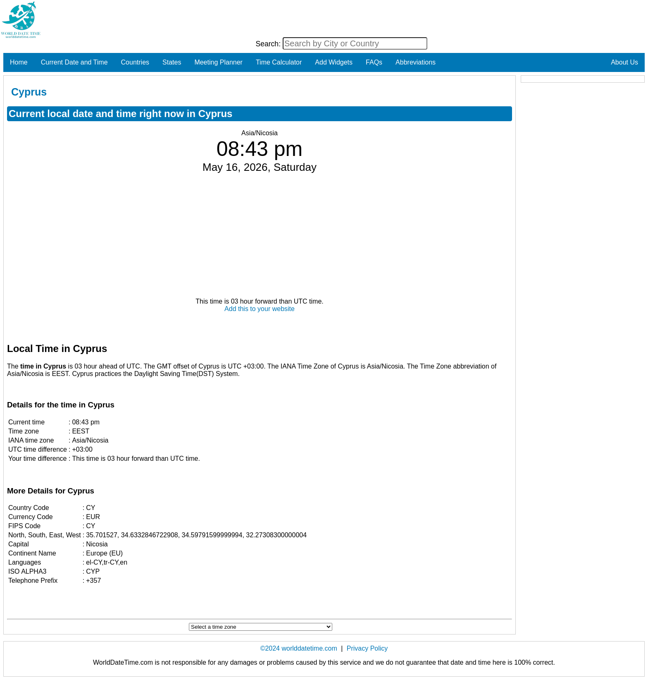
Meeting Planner (218, 62)
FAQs (374, 62)
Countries (135, 62)
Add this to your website (259, 308)
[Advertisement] (259, 236)
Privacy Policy (367, 648)
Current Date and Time (74, 62)
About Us (624, 62)
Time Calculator (279, 62)
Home (19, 62)
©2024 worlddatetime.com (298, 648)
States (171, 62)
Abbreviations (415, 62)
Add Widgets (334, 62)
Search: (269, 44)
